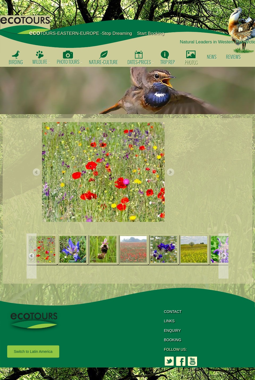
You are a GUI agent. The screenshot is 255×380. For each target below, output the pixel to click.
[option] (127, 90)
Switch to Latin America (33, 351)
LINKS (169, 321)
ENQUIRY (172, 330)
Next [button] (170, 172)
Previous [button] (36, 172)
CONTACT (173, 311)
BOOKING (172, 340)
